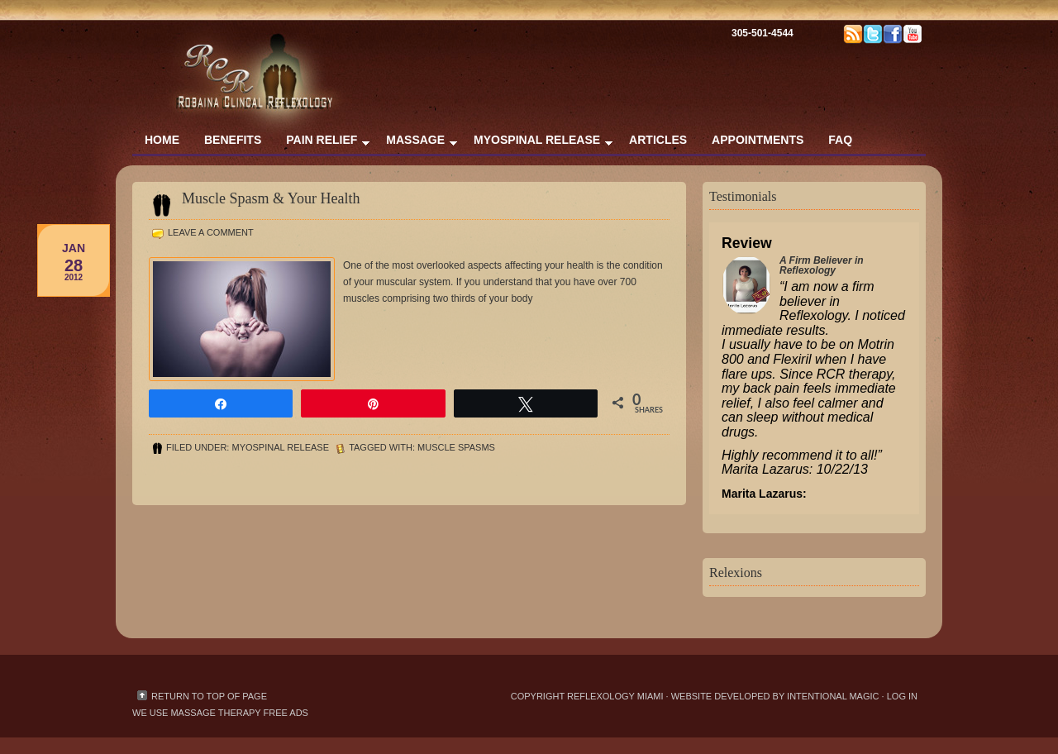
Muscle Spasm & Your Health (271, 198)
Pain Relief (321, 143)
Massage (415, 143)
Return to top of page (209, 696)
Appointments (757, 139)
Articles (658, 139)
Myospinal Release (536, 143)
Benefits (232, 139)
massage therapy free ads (238, 713)
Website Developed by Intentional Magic (776, 696)
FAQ (840, 139)
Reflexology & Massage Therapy (297, 49)
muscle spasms (456, 447)
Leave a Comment (211, 232)
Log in (902, 696)
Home (162, 139)
